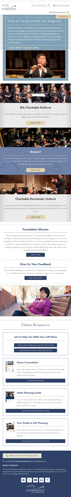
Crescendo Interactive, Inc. (24, 461)
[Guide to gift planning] (11, 430)
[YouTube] (35, 480)
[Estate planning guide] (11, 400)
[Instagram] (47, 480)
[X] (29, 480)
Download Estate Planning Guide (35, 411)
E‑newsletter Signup (35, 381)
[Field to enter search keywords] (40, 5)
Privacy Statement (10, 465)
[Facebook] (23, 480)
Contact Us (63, 17)
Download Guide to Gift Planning (36, 441)
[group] (35, 105)
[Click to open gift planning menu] (59, 12)
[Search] (48, 5)
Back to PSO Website (61, 6)
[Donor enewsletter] (11, 370)
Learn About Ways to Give (25, 47)
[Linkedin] (41, 480)
